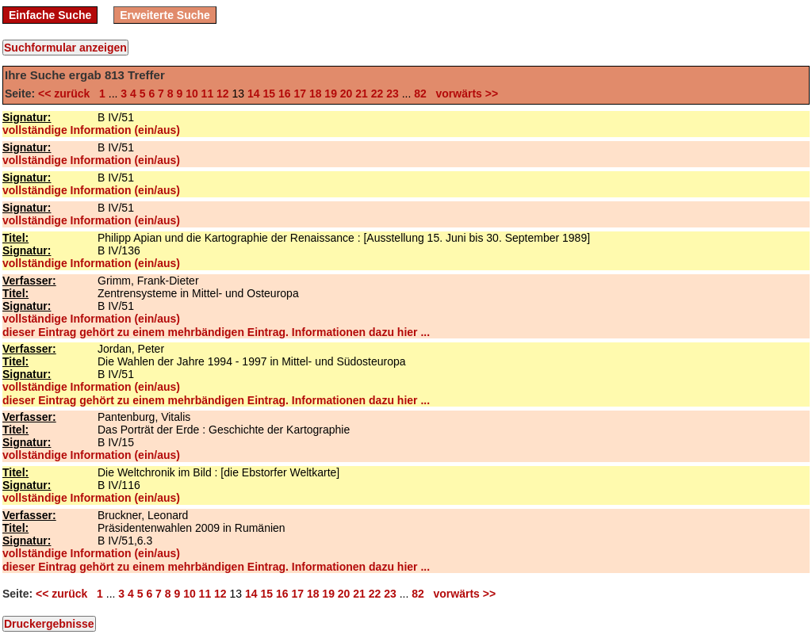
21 (361, 93)
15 (268, 93)
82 (420, 93)
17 (299, 93)
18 (315, 93)
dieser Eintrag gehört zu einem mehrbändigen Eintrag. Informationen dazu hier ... (216, 332)
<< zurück (67, 93)
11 (207, 93)
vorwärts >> (464, 93)
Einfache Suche (50, 15)
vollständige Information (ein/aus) (91, 130)
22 (377, 93)
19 (330, 93)
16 (284, 93)
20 (346, 93)
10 (192, 93)
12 (222, 93)
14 (253, 93)
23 (392, 93)
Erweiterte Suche (165, 15)
